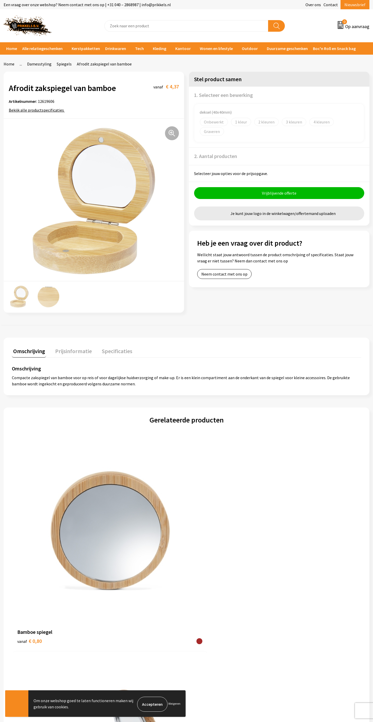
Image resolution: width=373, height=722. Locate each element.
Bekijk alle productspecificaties (38, 110)
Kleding (159, 48)
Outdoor (250, 48)
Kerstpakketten (86, 48)
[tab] (28, 351)
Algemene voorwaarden (304, 586)
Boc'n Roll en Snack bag (334, 48)
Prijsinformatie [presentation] (70, 349)
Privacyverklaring (299, 602)
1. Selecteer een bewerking (223, 95)
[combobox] (186, 26)
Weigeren (174, 704)
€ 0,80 (29, 531)
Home (11, 48)
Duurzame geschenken (287, 48)
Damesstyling (39, 64)
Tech (139, 48)
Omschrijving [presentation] (28, 349)
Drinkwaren (115, 48)
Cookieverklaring (299, 594)
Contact (331, 4)
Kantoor (183, 48)
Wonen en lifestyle (216, 48)
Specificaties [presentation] (111, 349)
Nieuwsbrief (355, 4)
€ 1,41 (291, 531)
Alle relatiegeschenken (42, 48)
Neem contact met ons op (224, 275)
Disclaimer (293, 610)
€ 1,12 (117, 531)
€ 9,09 (204, 531)
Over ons (313, 4)
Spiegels (64, 64)
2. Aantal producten (215, 156)
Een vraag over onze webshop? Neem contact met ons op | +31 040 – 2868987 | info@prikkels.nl (87, 4)
